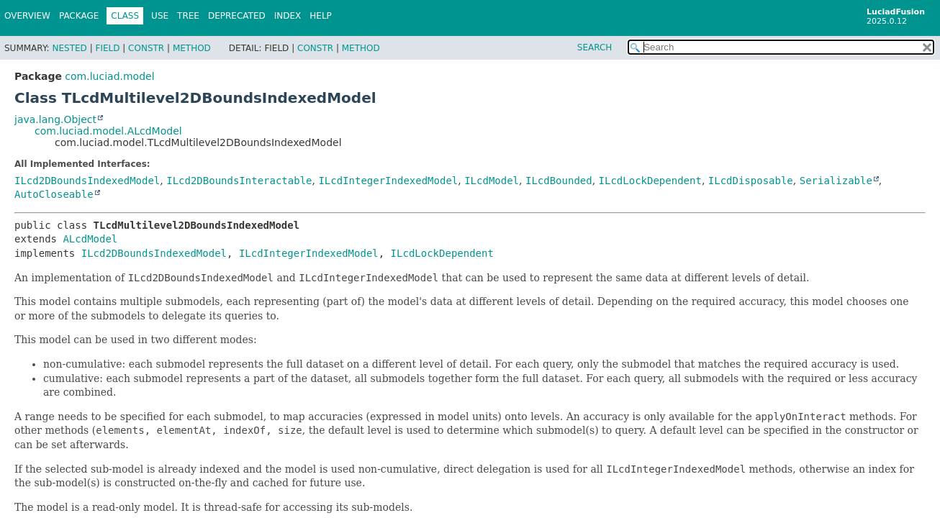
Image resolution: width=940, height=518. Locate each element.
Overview (27, 16)
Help (320, 16)
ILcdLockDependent (650, 180)
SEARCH (595, 47)
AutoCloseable (54, 194)
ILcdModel (491, 180)
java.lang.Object (55, 119)
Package (79, 16)
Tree (188, 16)
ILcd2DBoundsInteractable (239, 180)
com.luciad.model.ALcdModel (108, 131)
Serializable (836, 180)
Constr (146, 48)
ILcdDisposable (750, 180)
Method (192, 48)
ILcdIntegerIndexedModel (388, 180)
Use (159, 16)
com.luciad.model (109, 76)
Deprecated (237, 16)
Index (288, 16)
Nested (69, 48)
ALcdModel (90, 239)
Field (107, 48)
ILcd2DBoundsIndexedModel (87, 180)
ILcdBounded (558, 180)
